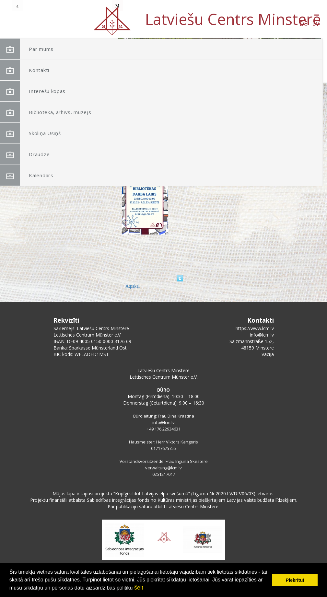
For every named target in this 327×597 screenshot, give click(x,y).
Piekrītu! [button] (295, 580)
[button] (301, 80)
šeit (138, 587)
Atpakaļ (132, 286)
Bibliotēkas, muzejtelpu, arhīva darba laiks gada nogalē (228, 170)
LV (62, 23)
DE (50, 23)
